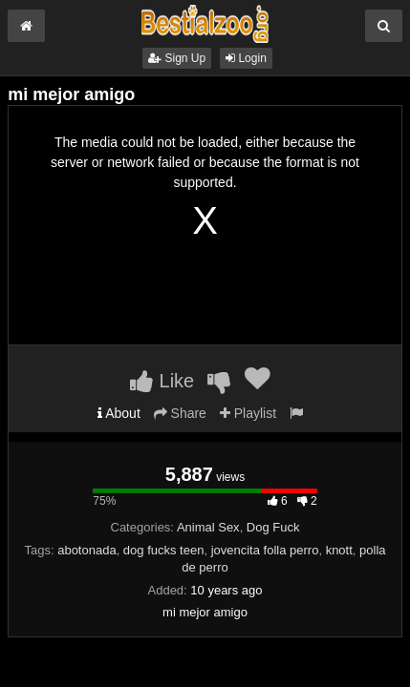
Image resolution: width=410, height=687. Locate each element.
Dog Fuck (273, 527)
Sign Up (176, 58)
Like (162, 380)
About (118, 413)
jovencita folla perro (265, 550)
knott (339, 550)
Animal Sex (208, 527)
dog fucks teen (164, 550)
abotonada (86, 550)
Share (180, 413)
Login (246, 58)
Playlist (248, 413)
